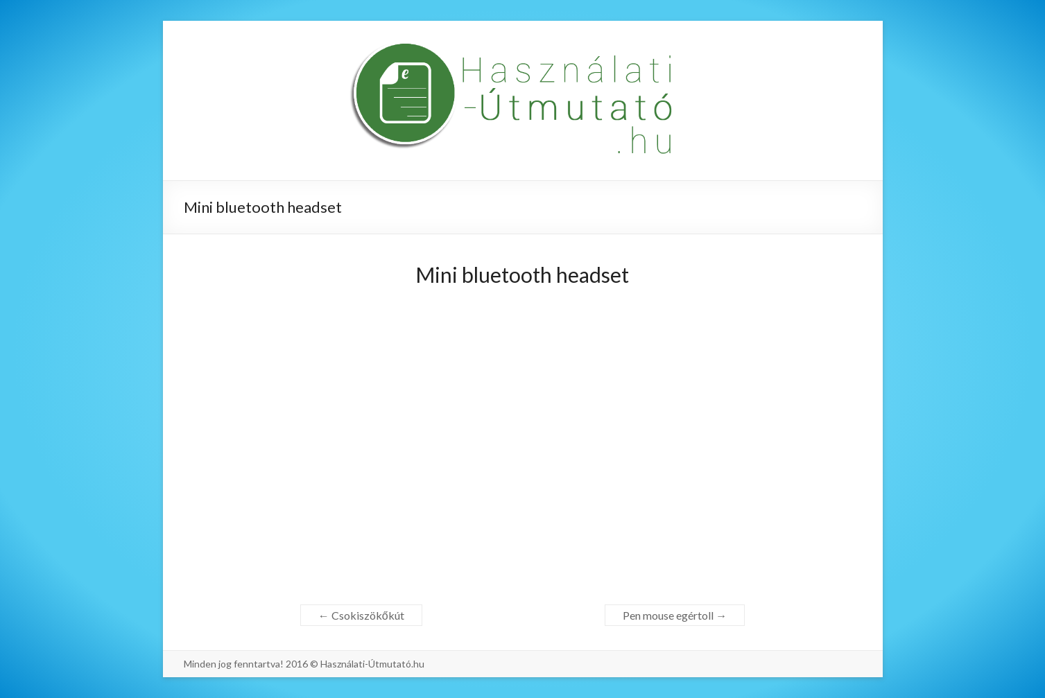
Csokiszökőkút (361, 615)
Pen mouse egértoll (675, 615)
